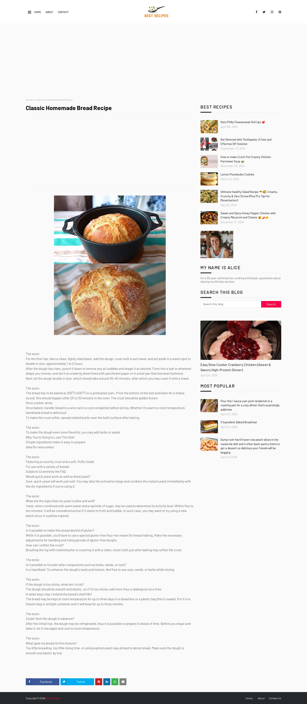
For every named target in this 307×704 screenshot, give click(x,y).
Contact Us (275, 698)
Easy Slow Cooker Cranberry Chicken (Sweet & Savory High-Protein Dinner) (235, 367)
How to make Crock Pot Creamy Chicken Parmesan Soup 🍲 (246, 159)
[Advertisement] (153, 61)
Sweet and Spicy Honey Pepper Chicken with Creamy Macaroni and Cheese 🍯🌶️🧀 (248, 215)
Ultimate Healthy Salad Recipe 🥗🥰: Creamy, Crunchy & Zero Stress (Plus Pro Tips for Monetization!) (249, 196)
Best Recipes (53, 698)
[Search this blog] (230, 304)
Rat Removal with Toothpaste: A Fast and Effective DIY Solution (246, 142)
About (49, 12)
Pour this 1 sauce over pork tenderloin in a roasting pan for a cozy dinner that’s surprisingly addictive (250, 405)
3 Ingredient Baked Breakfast (239, 422)
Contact (63, 12)
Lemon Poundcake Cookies (237, 174)
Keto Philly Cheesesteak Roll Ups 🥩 (243, 122)
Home (37, 12)
